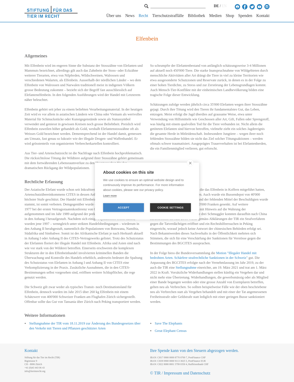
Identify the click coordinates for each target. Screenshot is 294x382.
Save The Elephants (168, 323)
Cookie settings (170, 207)
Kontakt (263, 16)
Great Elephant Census (171, 331)
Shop (230, 16)
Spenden (245, 16)
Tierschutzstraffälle (168, 16)
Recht (143, 16)
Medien (215, 16)
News (130, 16)
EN (224, 6)
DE (216, 6)
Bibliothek (196, 16)
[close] (190, 162)
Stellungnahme (186, 267)
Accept (123, 207)
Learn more (110, 195)
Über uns (113, 16)
